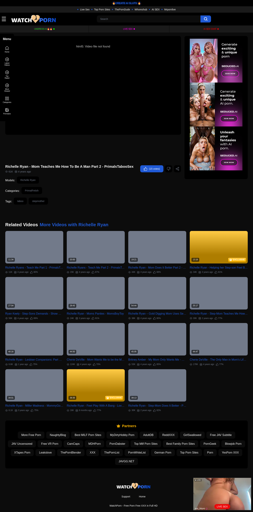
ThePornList (151, 445)
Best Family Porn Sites (200, 436)
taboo (34, 202)
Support (126, 489)
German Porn (202, 445)
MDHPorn (114, 436)
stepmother (52, 202)
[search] (205, 18)
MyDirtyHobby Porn (129, 427)
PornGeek (229, 436)
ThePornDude (122, 9)
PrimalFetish (46, 191)
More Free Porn (38, 427)
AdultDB (155, 427)
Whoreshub (141, 9)
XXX (132, 445)
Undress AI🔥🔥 (43, 29)
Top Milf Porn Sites (165, 436)
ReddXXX (175, 427)
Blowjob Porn (37, 445)
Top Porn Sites (102, 9)
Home (142, 489)
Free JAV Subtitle (228, 427)
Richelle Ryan (42, 181)
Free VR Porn (69, 436)
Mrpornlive (170, 9)
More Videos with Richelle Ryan (88, 225)
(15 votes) (31, 170)
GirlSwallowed (199, 427)
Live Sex (85, 9)
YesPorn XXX (128, 454)
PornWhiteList (177, 445)
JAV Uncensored (41, 436)
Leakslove (85, 445)
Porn (108, 454)
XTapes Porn (62, 445)
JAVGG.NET (154, 454)
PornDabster (137, 436)
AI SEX (156, 9)
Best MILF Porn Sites (95, 427)
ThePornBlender (110, 445)
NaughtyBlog (65, 427)
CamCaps (93, 436)
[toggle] (4, 19)
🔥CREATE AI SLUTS (124, 3)
